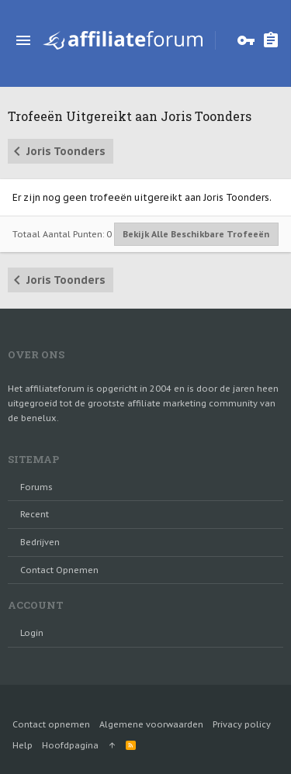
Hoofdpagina (70, 745)
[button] (23, 40)
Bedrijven (40, 542)
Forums (36, 487)
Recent (34, 514)
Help (22, 745)
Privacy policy (242, 724)
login (31, 632)
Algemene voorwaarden (151, 724)
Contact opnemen (59, 570)
